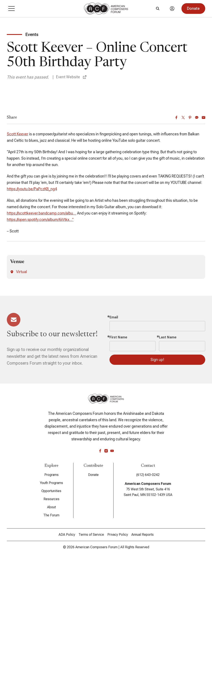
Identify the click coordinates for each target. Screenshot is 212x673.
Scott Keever (17, 246)
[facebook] (100, 563)
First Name (118, 450)
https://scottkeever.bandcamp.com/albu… (41, 325)
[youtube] (112, 563)
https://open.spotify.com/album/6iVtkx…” (40, 332)
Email (114, 430)
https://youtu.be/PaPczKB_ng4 (32, 301)
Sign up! (157, 472)
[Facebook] (176, 230)
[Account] (172, 8)
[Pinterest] (190, 230)
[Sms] (196, 230)
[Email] (203, 230)
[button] (11, 8)
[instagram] (106, 563)
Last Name (168, 450)
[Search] (158, 8)
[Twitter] (183, 230)
